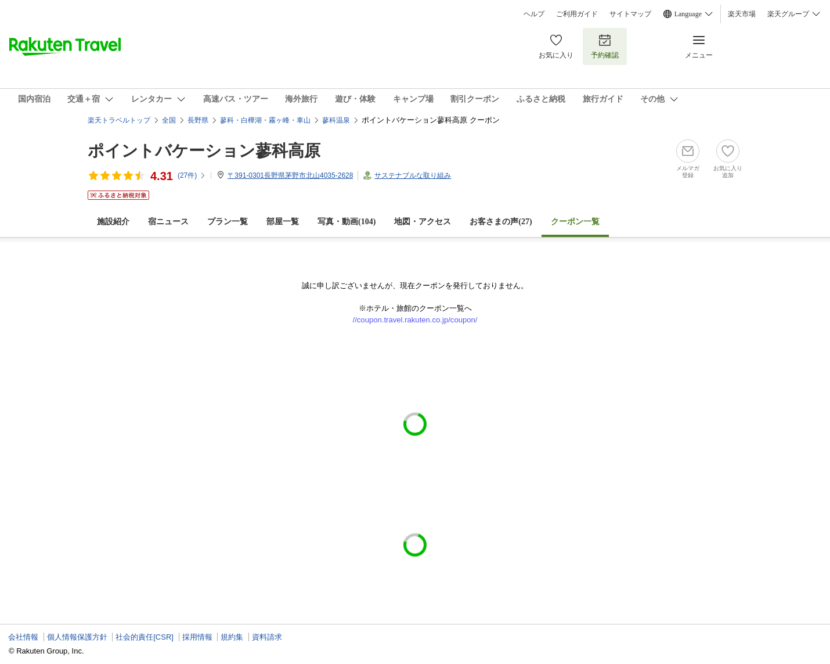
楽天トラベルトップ (119, 120)
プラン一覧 (227, 221)
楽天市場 (742, 14)
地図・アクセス (422, 221)
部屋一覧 (282, 221)
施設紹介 (113, 221)
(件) (192, 175)
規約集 (232, 637)
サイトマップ (630, 14)
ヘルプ (534, 14)
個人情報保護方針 (77, 637)
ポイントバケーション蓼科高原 (204, 151)
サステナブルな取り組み (412, 175)
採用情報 (197, 637)
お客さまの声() (501, 221)
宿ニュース (168, 221)
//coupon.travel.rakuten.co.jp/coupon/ (415, 319)
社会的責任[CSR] (145, 637)
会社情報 (23, 637)
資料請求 (267, 637)
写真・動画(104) (346, 221)
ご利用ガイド (577, 14)
